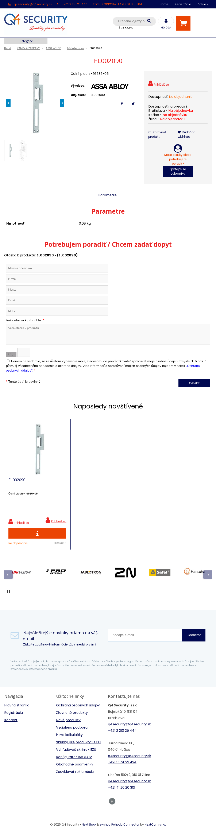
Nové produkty (68, 720)
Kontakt (11, 720)
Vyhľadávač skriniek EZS (76, 749)
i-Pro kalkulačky (69, 734)
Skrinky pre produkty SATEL (78, 742)
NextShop (89, 824)
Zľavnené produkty (72, 712)
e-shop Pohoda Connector (119, 824)
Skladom (127, 28)
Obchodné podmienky (74, 764)
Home (164, 4)
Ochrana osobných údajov (78, 705)
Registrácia (183, 4)
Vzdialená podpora (72, 727)
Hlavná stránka (16, 705)
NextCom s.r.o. (155, 824)
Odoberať (194, 635)
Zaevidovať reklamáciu (75, 771)
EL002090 (16, 479)
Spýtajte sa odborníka (178, 171)
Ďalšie (203, 4)
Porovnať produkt (157, 134)
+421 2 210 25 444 (75, 4)
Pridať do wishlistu (186, 134)
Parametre (107, 195)
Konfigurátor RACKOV (74, 757)
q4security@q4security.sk (33, 4)
